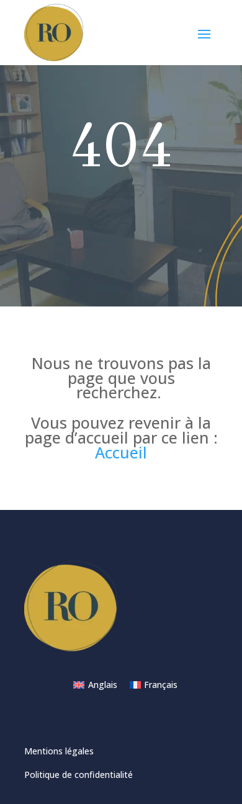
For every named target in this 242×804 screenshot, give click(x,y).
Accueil (121, 452)
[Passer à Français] (153, 685)
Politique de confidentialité (78, 774)
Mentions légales (59, 751)
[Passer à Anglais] (95, 685)
